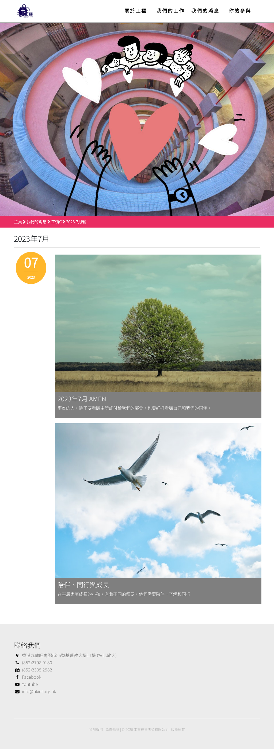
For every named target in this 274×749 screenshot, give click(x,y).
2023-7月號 (76, 221)
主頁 (18, 221)
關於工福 (135, 10)
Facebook (27, 677)
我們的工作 (171, 10)
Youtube (26, 684)
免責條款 (112, 729)
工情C (56, 221)
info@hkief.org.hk (35, 691)
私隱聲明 (96, 729)
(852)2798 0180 (33, 662)
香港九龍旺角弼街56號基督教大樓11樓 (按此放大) (65, 655)
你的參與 (240, 10)
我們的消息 (205, 10)
